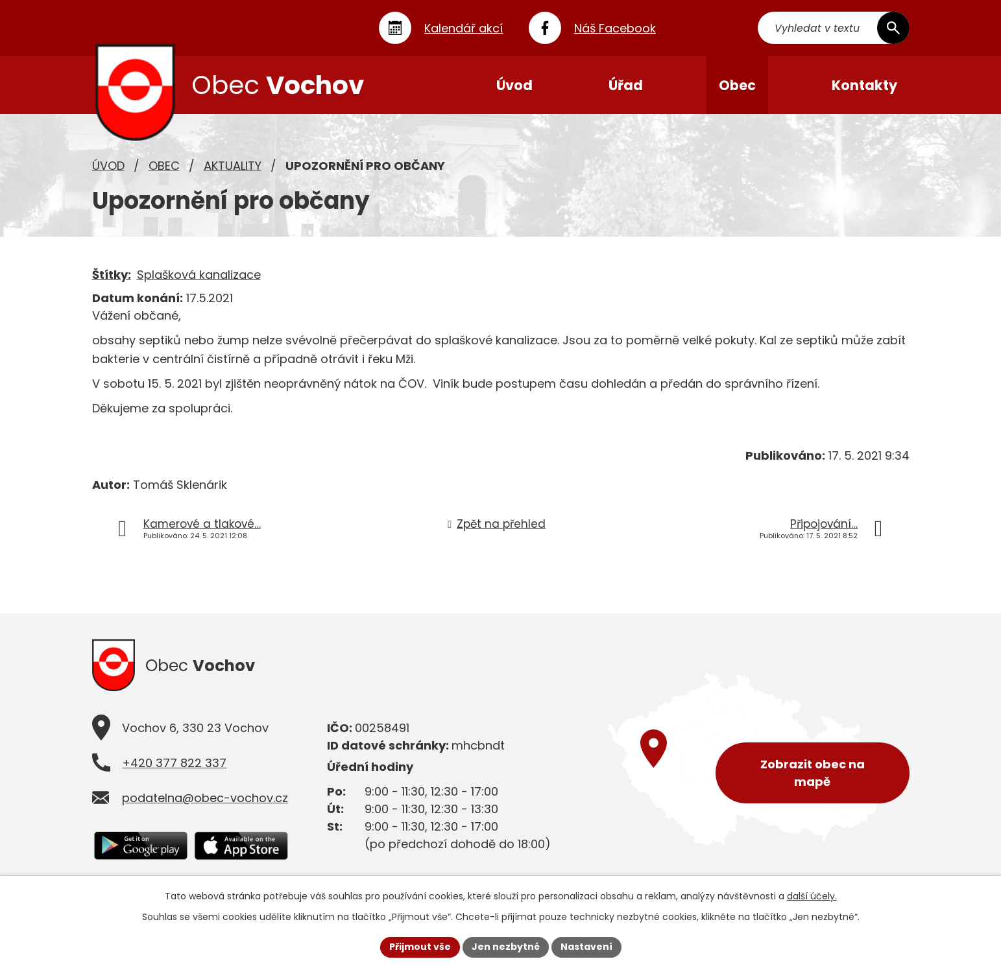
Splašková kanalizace (199, 274)
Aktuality (232, 166)
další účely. (812, 896)
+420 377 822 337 (174, 763)
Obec (164, 166)
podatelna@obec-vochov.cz (205, 798)
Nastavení (586, 946)
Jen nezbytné (506, 946)
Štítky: (111, 274)
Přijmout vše (420, 946)
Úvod (108, 166)
